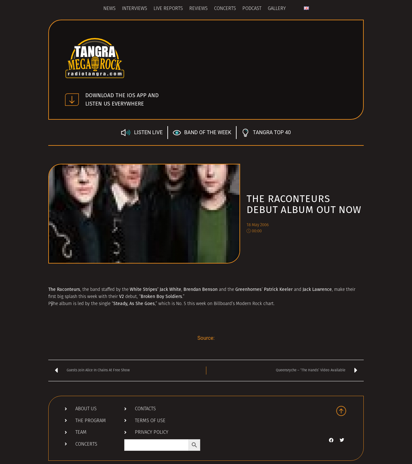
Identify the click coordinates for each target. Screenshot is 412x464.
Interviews (134, 8)
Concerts (225, 8)
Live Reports (168, 8)
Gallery (277, 8)
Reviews (198, 8)
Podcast (251, 8)
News (109, 8)
